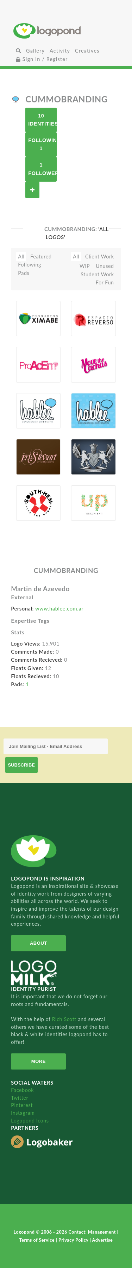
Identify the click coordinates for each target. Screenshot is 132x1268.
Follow (32, 190)
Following (29, 265)
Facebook (22, 1090)
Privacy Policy (74, 1240)
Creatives (87, 51)
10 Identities (42, 120)
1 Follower (42, 169)
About (38, 943)
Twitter (19, 1098)
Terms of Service (37, 1240)
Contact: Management (93, 1232)
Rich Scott (65, 1019)
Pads (23, 273)
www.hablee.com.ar (59, 608)
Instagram (22, 1113)
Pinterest (22, 1105)
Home (66, 31)
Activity (60, 51)
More (38, 1061)
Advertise (102, 1240)
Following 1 (42, 144)
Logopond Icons (30, 1121)
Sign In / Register (42, 59)
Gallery (35, 51)
